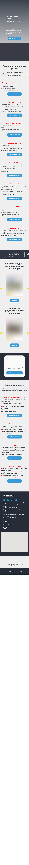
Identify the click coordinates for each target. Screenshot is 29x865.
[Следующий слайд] (28, 288)
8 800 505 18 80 (10, 500)
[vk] (4, 528)
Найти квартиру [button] (14, 38)
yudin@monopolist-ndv (8, 511)
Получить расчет (14, 372)
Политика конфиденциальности (14, 571)
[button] (14, 94)
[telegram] (6, 528)
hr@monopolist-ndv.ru (13, 507)
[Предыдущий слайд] (1, 288)
